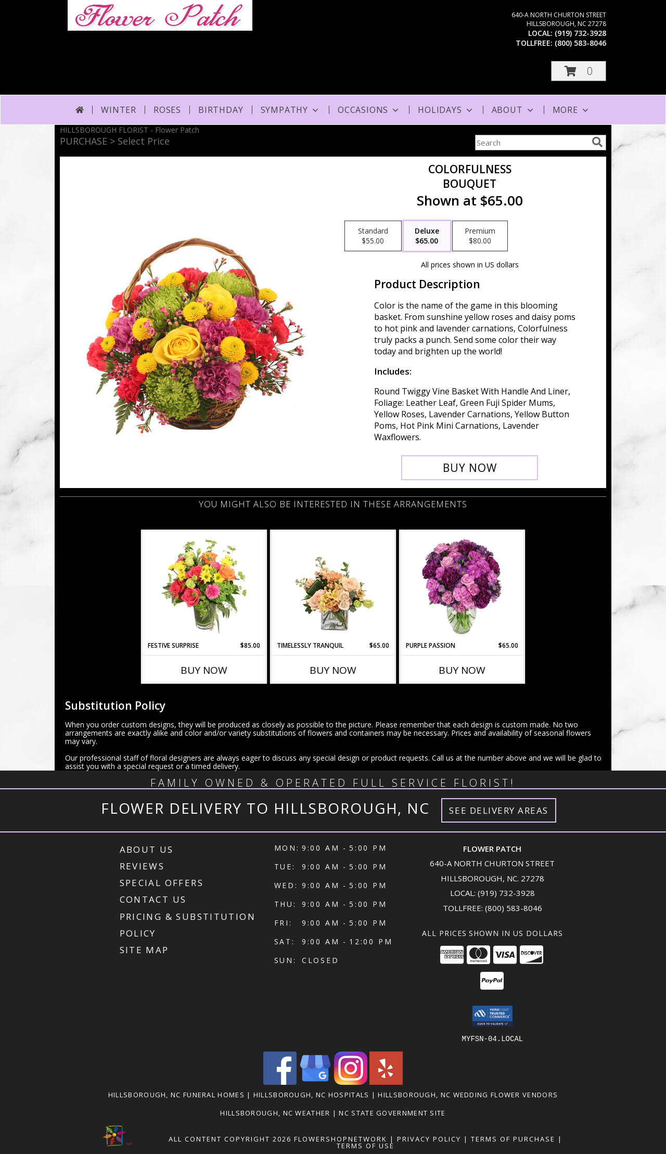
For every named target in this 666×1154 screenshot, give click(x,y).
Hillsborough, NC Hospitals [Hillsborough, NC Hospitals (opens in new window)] (311, 1094)
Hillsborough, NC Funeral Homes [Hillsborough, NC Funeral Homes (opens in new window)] (176, 1094)
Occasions (369, 110)
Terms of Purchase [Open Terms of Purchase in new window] (513, 1138)
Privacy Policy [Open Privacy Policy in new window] (429, 1138)
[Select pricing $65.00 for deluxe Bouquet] (427, 236)
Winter (118, 110)
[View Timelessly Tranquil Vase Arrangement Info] (333, 585)
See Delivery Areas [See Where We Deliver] (498, 810)
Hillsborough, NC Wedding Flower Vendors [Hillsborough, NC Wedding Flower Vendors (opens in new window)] (468, 1094)
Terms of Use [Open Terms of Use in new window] (365, 1145)
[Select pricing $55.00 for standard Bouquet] (373, 236)
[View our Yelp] (386, 1081)
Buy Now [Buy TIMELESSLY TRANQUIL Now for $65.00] (333, 670)
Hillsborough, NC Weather (275, 1112)
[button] (578, 71)
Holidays (446, 110)
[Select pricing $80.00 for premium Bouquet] (480, 236)
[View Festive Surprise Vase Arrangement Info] (204, 585)
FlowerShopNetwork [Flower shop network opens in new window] (340, 1138)
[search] (597, 142)
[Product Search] (531, 142)
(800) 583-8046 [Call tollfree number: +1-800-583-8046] (580, 43)
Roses (167, 110)
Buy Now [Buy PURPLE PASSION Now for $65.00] (462, 670)
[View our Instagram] (350, 1081)
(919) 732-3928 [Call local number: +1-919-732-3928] (580, 33)
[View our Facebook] (280, 1081)
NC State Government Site (392, 1112)
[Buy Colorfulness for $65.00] (469, 467)
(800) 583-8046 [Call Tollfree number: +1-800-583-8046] (513, 908)
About (513, 110)
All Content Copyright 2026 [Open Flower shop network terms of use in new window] (230, 1138)
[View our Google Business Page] (315, 1081)
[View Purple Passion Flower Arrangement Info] (462, 585)
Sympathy (291, 110)
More (572, 110)
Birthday (220, 110)
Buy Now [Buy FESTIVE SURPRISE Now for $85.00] (204, 670)
